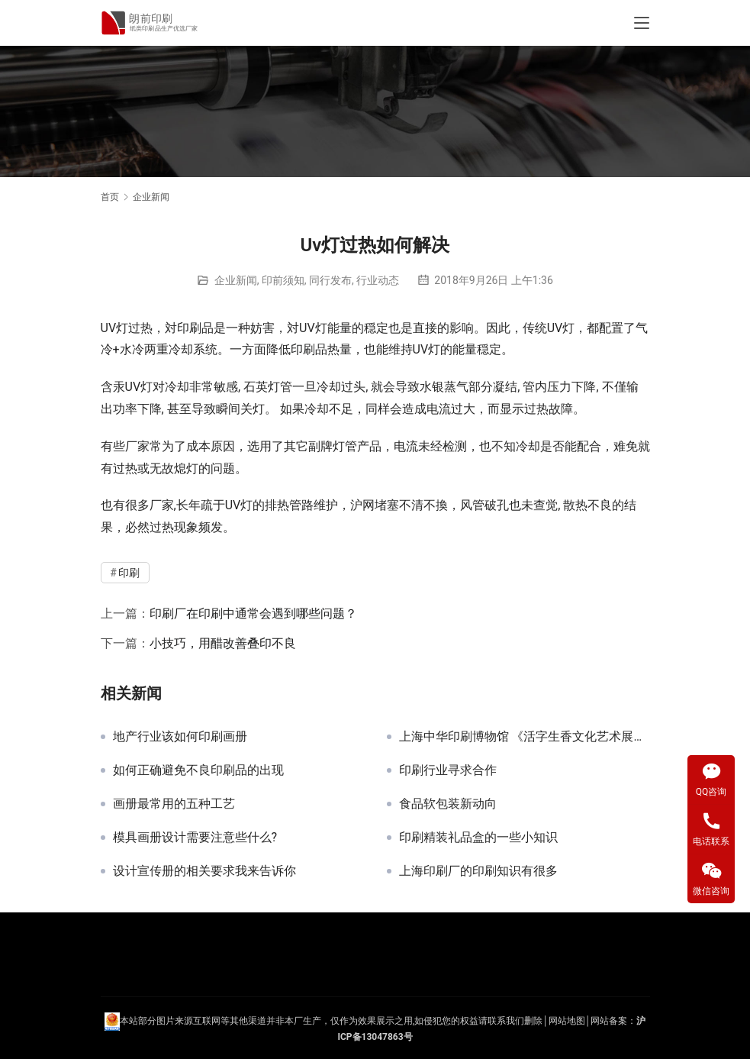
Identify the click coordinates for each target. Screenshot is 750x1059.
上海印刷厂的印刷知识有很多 (478, 871)
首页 (110, 197)
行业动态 (377, 280)
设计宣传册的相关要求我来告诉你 (204, 871)
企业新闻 (235, 280)
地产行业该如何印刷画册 (180, 737)
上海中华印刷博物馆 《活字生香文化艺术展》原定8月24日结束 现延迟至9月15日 (524, 737)
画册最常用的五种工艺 (174, 804)
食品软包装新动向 (448, 804)
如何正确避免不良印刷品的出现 (198, 770)
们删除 (528, 1020)
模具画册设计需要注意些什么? (195, 837)
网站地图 (567, 1020)
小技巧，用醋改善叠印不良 (223, 643)
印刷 (189, 328)
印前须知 (283, 280)
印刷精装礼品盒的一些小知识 (478, 837)
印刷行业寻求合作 (448, 770)
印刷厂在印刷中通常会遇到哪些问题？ (253, 613)
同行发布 (330, 280)
